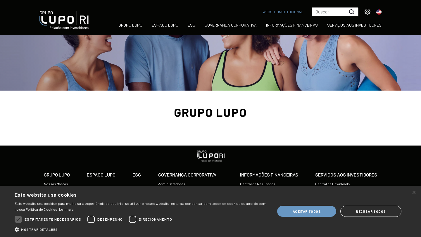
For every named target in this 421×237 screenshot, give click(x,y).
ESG (191, 25)
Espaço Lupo (165, 25)
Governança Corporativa (231, 25)
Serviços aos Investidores (354, 25)
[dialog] (210, 211)
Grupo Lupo (130, 25)
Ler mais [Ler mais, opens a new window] (66, 209)
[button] (141, 229)
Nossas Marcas (56, 184)
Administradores (171, 184)
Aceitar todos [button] (307, 211)
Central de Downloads (332, 184)
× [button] (414, 192)
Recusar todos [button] (371, 211)
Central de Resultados (257, 184)
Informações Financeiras (292, 25)
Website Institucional (283, 12)
